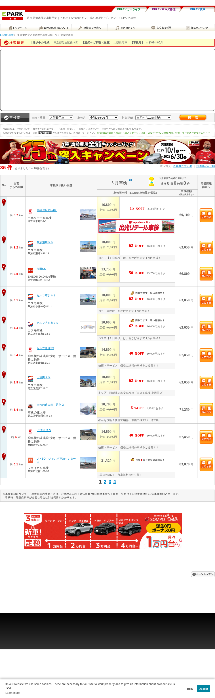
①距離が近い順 (182, 166)
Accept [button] (203, 688)
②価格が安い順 (205, 166)
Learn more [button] (12, 692)
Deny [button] (190, 688)
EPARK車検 (7, 35)
